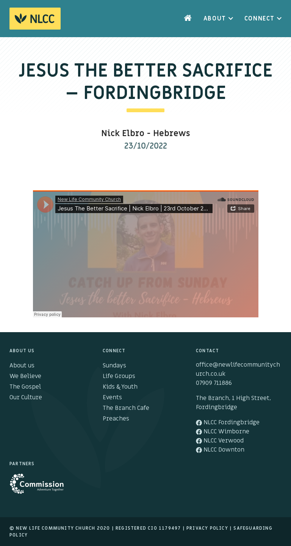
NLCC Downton (220, 450)
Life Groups (119, 376)
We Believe (25, 376)
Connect (259, 18)
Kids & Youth (120, 387)
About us (21, 365)
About (214, 18)
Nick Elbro (122, 133)
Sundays (114, 365)
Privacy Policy (207, 528)
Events (112, 397)
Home (188, 18)
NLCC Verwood (220, 440)
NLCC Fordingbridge (228, 422)
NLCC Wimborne (222, 431)
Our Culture (25, 397)
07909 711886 (214, 383)
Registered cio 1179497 (148, 528)
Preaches (116, 418)
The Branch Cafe (126, 408)
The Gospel (25, 387)
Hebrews (171, 133)
